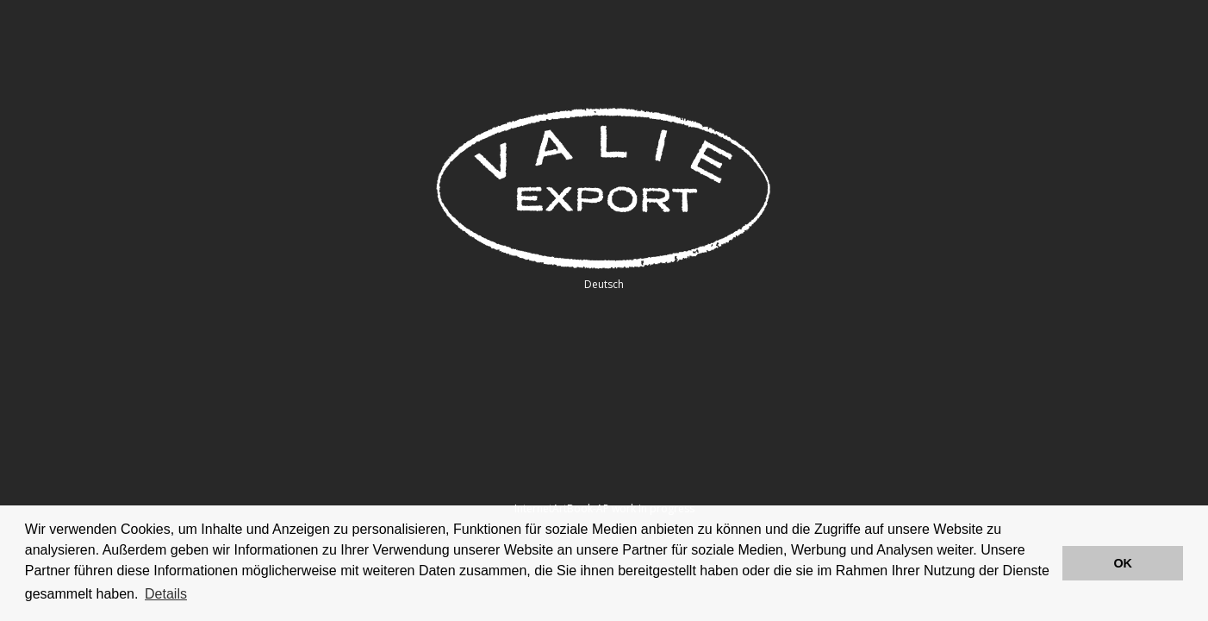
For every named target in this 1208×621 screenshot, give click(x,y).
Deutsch (604, 284)
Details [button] (166, 593)
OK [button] (1122, 563)
